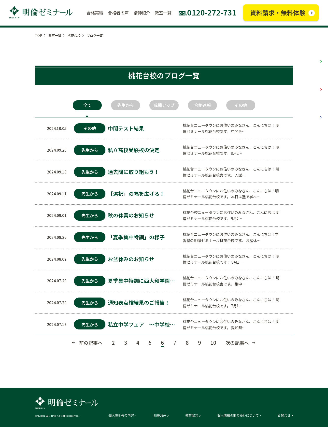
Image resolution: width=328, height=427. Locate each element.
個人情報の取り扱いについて (238, 415)
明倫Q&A (159, 415)
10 (213, 342)
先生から (125, 105)
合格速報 (202, 105)
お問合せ (284, 415)
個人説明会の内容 (121, 415)
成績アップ (164, 105)
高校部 (310, 111)
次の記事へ (237, 342)
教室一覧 (54, 35)
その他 (241, 105)
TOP (38, 35)
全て (87, 105)
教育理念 (191, 415)
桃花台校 (74, 35)
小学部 (310, 55)
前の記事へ (90, 342)
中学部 (310, 83)
